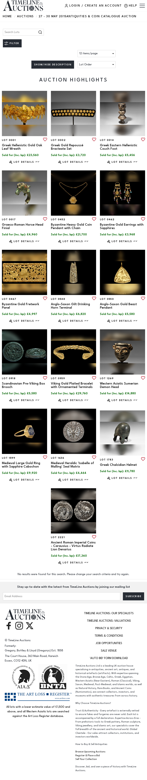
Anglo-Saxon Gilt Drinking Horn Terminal (70, 305)
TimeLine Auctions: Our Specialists (109, 613)
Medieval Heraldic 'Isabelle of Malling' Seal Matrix (72, 464)
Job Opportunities (109, 643)
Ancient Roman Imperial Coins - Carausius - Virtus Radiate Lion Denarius (73, 546)
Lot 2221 (58, 537)
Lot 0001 (9, 140)
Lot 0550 (107, 299)
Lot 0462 (107, 219)
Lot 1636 (57, 458)
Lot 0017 (9, 219)
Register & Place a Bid (87, 755)
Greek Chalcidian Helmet (118, 465)
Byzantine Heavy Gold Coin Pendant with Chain (71, 226)
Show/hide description (52, 64)
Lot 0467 (9, 299)
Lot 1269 (107, 378)
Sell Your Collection (86, 759)
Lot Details (27, 161)
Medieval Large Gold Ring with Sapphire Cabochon (21, 464)
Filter (14, 43)
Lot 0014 (107, 140)
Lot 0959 (58, 378)
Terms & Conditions (109, 635)
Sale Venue (109, 650)
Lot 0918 (9, 378)
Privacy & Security (108, 628)
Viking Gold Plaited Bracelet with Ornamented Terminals (72, 385)
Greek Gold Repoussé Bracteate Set (67, 147)
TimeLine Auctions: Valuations (109, 620)
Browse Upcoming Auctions (90, 751)
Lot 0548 (58, 299)
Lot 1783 (106, 459)
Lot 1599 (8, 458)
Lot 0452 (58, 219)
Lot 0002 (58, 140)
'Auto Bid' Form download (109, 658)
